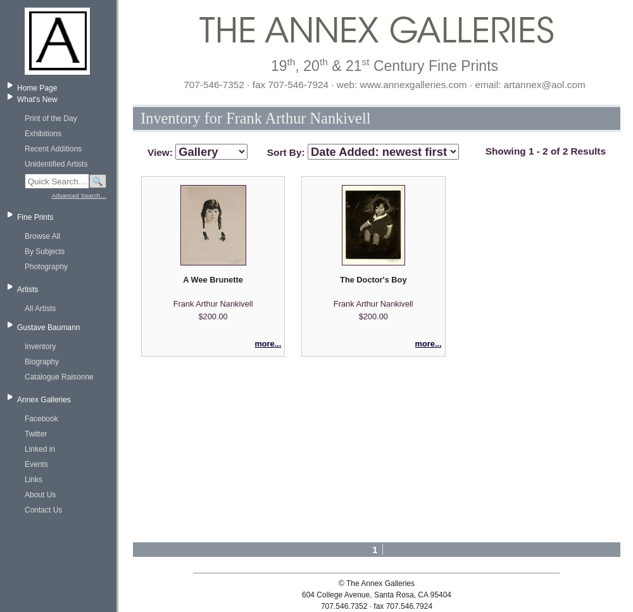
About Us (40, 494)
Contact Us (43, 510)
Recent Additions (53, 148)
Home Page (37, 88)
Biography (42, 361)
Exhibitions (43, 133)
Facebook (41, 418)
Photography (46, 266)
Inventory (40, 346)
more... (267, 343)
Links (33, 479)
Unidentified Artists (56, 164)
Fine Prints (35, 217)
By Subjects (45, 251)
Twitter (36, 434)
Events (36, 464)
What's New (37, 99)
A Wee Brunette (213, 279)
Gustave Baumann (48, 327)
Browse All (42, 236)
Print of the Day (51, 118)
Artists (27, 289)
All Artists (40, 308)
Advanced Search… (79, 195)
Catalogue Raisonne (59, 377)
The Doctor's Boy (373, 279)
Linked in (40, 449)
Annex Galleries (44, 399)
